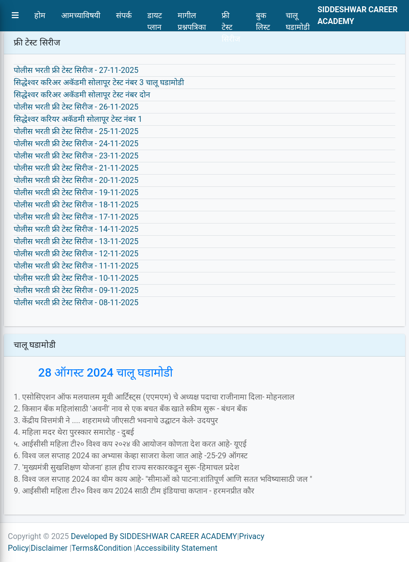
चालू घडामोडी (298, 18)
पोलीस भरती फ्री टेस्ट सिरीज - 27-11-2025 (76, 70)
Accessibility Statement (176, 548)
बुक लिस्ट (263, 18)
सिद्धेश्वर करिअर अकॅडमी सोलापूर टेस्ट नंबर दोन (82, 94)
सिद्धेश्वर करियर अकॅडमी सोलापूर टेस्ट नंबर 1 (78, 119)
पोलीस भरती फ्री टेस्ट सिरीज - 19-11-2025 (76, 192)
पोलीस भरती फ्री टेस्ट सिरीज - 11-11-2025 (76, 265)
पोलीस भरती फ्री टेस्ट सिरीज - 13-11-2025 (76, 241)
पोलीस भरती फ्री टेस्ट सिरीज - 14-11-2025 (76, 229)
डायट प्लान (154, 18)
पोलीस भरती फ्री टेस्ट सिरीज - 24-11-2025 (76, 143)
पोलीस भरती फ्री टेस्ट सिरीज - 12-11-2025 (76, 253)
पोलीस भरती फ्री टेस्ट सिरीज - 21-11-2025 (76, 168)
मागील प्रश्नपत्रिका (192, 18)
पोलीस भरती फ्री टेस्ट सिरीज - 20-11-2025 (76, 180)
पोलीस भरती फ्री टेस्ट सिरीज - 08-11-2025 (76, 302)
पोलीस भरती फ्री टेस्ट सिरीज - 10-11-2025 (76, 278)
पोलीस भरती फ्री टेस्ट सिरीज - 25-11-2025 (76, 131)
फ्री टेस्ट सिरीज (231, 18)
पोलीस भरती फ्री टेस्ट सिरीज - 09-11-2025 (76, 290)
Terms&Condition (101, 548)
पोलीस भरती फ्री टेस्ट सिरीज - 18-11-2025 (76, 204)
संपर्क (124, 15)
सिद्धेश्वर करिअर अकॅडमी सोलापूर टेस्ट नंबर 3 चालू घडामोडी (99, 82)
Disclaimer (49, 548)
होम (39, 15)
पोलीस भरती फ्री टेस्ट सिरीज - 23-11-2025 (76, 155)
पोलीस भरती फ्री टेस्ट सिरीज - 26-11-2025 (76, 107)
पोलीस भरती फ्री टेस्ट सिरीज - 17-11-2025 (76, 217)
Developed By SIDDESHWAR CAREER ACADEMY (154, 536)
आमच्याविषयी (80, 15)
